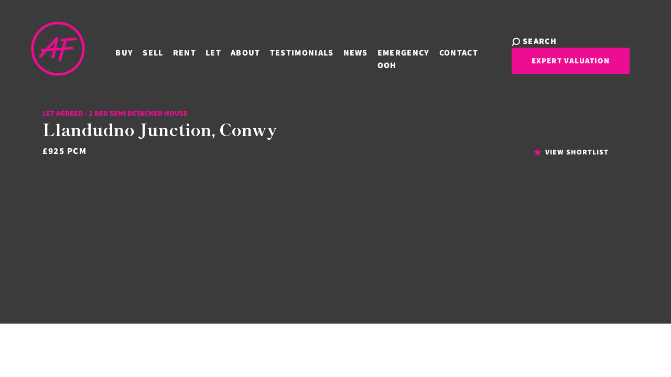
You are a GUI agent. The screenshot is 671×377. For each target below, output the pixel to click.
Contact (445, 51)
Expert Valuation (549, 65)
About (232, 51)
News (342, 51)
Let (200, 51)
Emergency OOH (390, 57)
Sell (139, 51)
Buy (111, 51)
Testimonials (288, 51)
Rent (170, 51)
